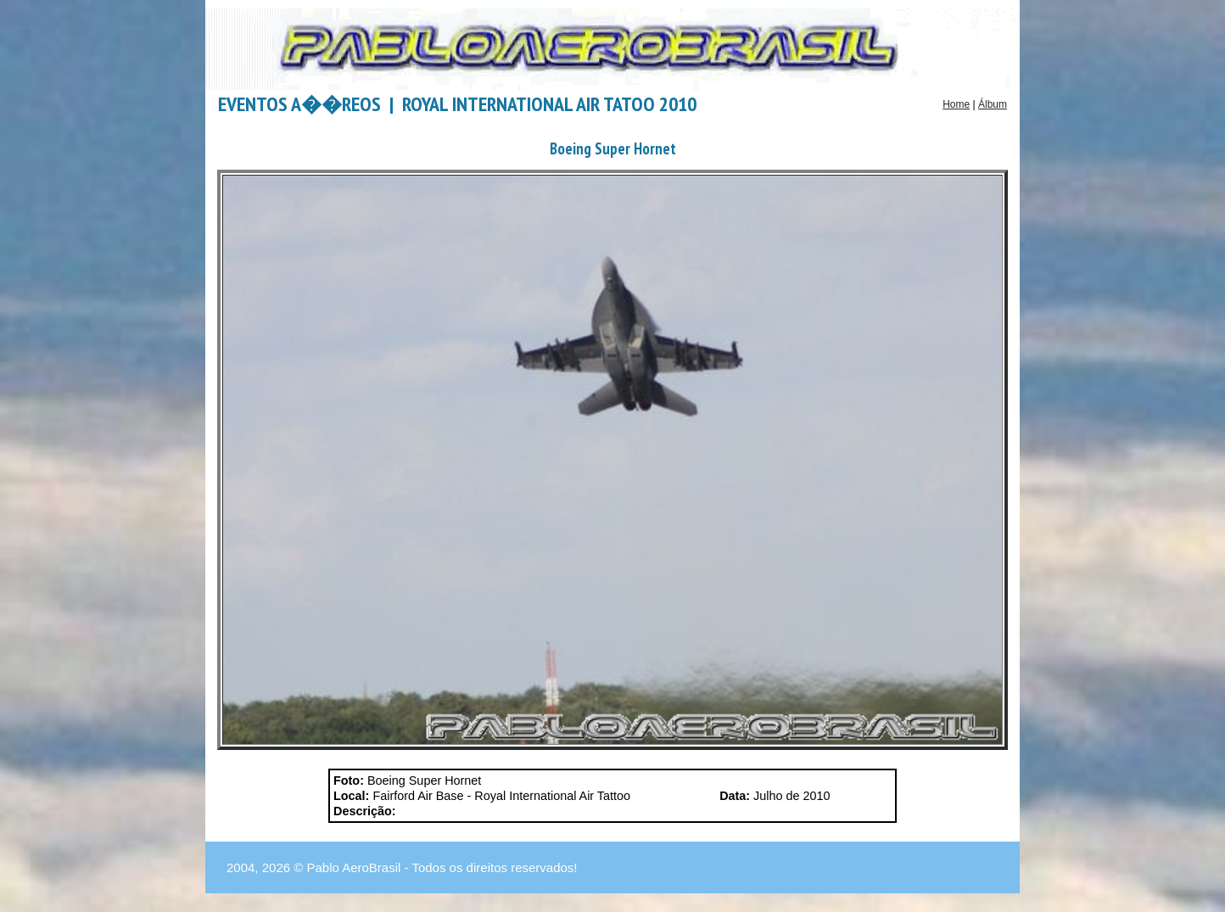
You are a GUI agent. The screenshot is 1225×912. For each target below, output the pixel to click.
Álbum (992, 104)
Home (956, 104)
